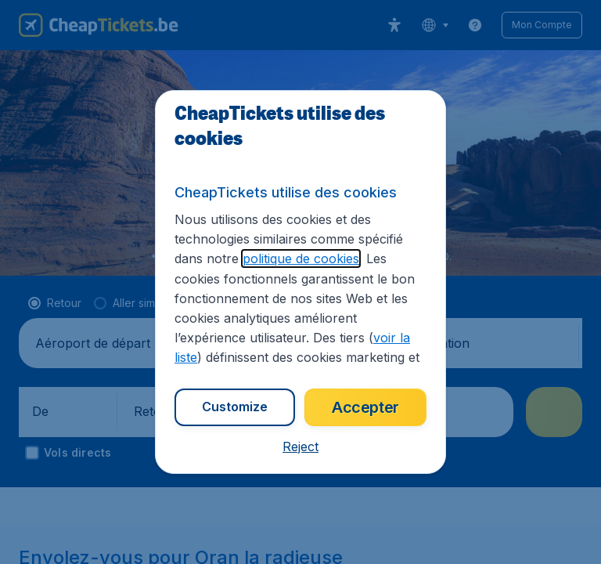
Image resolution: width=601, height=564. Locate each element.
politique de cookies (301, 258)
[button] (300, 446)
